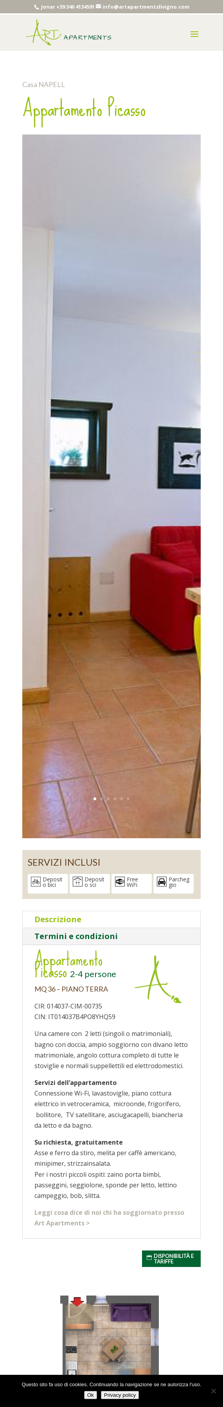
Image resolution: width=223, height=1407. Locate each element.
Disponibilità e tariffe (174, 1259)
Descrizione (57, 919)
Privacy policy (120, 1395)
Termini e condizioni (76, 936)
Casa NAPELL (43, 84)
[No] (213, 1391)
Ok (90, 1395)
